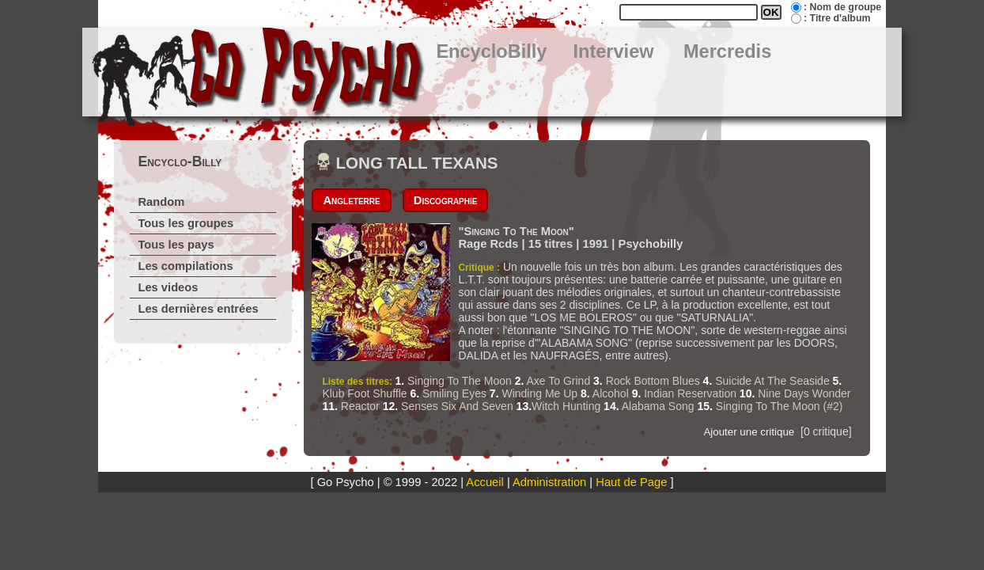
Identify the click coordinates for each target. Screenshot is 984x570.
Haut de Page (631, 482)
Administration (549, 482)
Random (161, 202)
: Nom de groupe (842, 7)
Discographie (446, 200)
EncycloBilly (491, 51)
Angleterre (351, 200)
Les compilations (185, 266)
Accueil (484, 482)
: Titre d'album (837, 18)
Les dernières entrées (198, 308)
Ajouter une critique (748, 432)
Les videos (168, 287)
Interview (613, 51)
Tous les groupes (185, 223)
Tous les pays (176, 244)
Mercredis (727, 51)
